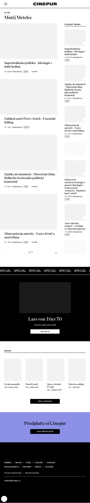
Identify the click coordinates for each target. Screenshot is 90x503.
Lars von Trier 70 (45, 319)
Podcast (39, 463)
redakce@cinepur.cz (12, 481)
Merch (38, 467)
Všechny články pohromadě (45, 325)
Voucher (49, 467)
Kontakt (51, 463)
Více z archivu (45, 401)
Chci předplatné (45, 431)
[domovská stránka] (45, 3)
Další (56, 252)
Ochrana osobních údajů (12, 473)
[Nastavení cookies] (4, 499)
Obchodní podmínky (32, 473)
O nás (28, 463)
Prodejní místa (11, 467)
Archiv (18, 463)
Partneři (27, 467)
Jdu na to (45, 331)
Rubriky (7, 463)
